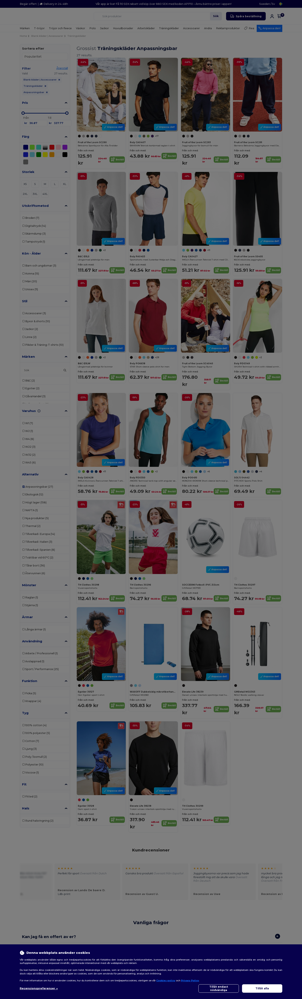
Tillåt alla (262, 988)
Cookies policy (165, 980)
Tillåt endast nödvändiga (218, 988)
